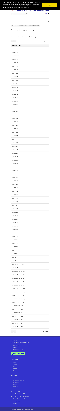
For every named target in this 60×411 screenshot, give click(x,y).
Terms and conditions (18, 380)
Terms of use (15, 382)
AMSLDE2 (14, 261)
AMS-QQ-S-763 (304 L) (18, 316)
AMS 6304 (15, 136)
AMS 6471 (15, 240)
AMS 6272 (15, 90)
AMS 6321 (15, 146)
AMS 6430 (15, 215)
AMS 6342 (15, 163)
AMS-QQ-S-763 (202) (17, 306)
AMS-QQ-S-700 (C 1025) (18, 267)
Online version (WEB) (17, 349)
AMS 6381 (15, 174)
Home (14, 362)
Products (14, 364)
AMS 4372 (15, 52)
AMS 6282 (15, 108)
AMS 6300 (15, 125)
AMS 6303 (15, 132)
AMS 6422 (15, 205)
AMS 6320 (15, 143)
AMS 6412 (15, 188)
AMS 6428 (15, 212)
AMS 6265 (15, 80)
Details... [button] (26, 7)
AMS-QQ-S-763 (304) (17, 313)
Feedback (14, 386)
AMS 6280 (15, 101)
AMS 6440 (15, 222)
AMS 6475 (15, 247)
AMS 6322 (15, 149)
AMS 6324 (15, 156)
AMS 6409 (15, 184)
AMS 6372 (15, 170)
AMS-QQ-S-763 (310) (17, 327)
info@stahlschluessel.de (19, 394)
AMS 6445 (15, 229)
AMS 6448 (15, 233)
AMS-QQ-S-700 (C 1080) (18, 288)
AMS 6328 (15, 160)
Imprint (14, 378)
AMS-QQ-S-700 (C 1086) (18, 299)
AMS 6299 (15, 122)
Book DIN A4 (15, 345)
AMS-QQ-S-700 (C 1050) (18, 278)
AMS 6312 (15, 139)
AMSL (13, 250)
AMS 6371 (15, 167)
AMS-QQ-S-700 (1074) (18, 264)
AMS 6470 (15, 236)
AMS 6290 (15, 111)
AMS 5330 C (15, 56)
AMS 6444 (15, 226)
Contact (14, 384)
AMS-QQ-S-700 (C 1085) (18, 295)
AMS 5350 (15, 59)
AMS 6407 (15, 181)
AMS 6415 (15, 195)
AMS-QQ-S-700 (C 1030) (18, 271)
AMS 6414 (15, 191)
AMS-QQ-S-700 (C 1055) (18, 281)
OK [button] (50, 5)
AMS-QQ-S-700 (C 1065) (18, 285)
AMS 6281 (15, 104)
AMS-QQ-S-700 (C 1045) (18, 274)
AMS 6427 (15, 208)
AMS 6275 (15, 97)
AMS (13, 49)
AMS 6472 (15, 243)
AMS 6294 (15, 118)
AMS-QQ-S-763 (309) (17, 323)
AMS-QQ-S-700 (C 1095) (18, 302)
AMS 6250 (15, 66)
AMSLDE (14, 257)
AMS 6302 (15, 129)
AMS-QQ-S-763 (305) (17, 320)
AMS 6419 (15, 202)
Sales (13, 366)
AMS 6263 (15, 73)
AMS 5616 (15, 63)
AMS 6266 (15, 84)
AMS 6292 (15, 115)
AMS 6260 (15, 70)
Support (14, 368)
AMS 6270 (15, 87)
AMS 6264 (15, 77)
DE (48, 14)
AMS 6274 (15, 94)
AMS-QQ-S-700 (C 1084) (18, 292)
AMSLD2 (14, 254)
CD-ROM (14, 347)
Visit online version (18, 354)
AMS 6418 (15, 198)
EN (46, 14)
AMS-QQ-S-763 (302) (17, 309)
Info (13, 370)
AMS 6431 (15, 219)
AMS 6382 (15, 177)
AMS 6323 (15, 153)
